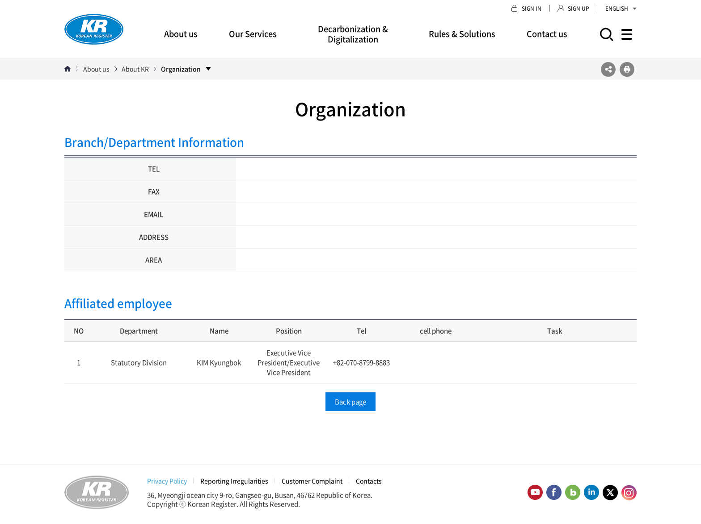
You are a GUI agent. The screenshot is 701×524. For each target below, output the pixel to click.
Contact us (547, 34)
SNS (608, 69)
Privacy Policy (167, 480)
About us (181, 34)
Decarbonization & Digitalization (353, 34)
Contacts (369, 480)
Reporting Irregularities (234, 480)
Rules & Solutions (462, 34)
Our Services (253, 34)
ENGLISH (621, 8)
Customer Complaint (312, 480)
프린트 (627, 69)
